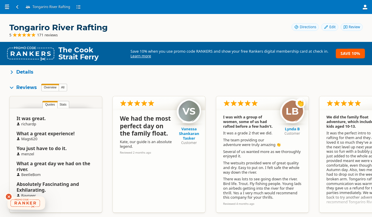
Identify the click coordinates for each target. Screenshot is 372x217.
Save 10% (350, 53)
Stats (63, 104)
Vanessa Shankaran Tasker (189, 133)
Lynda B (292, 128)
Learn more (140, 55)
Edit (329, 26)
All (63, 87)
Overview (50, 87)
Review (351, 26)
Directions (305, 26)
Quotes (50, 104)
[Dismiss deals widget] (9, 197)
